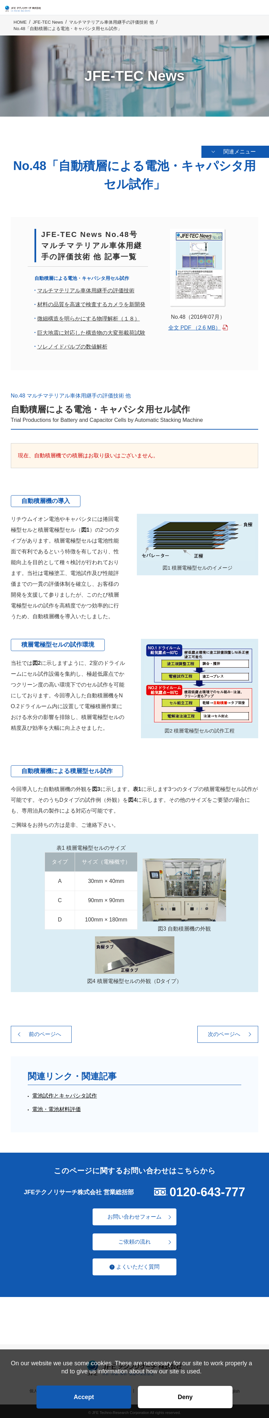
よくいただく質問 (138, 1264)
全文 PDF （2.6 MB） (194, 325)
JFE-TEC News (48, 27)
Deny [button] (185, 1393)
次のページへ (224, 1032)
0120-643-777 (207, 1189)
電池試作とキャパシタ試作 (64, 1093)
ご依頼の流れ (134, 1239)
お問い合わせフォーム (134, 1214)
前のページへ (45, 1032)
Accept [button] (84, 1393)
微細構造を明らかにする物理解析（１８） (88, 316)
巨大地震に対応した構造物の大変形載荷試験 (91, 330)
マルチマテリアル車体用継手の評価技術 (85, 288)
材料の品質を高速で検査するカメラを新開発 (91, 302)
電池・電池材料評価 (56, 1107)
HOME (20, 27)
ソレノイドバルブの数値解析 (72, 344)
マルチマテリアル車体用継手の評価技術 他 (111, 27)
